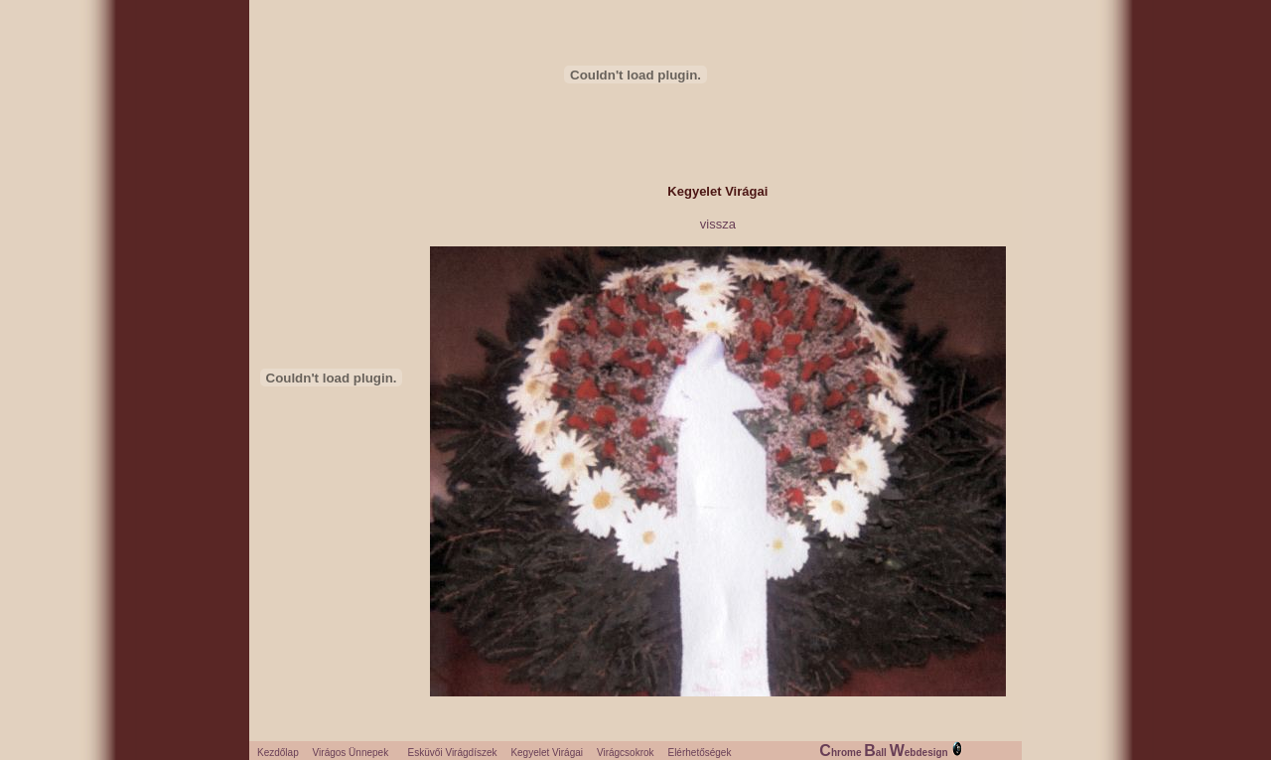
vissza (718, 224)
